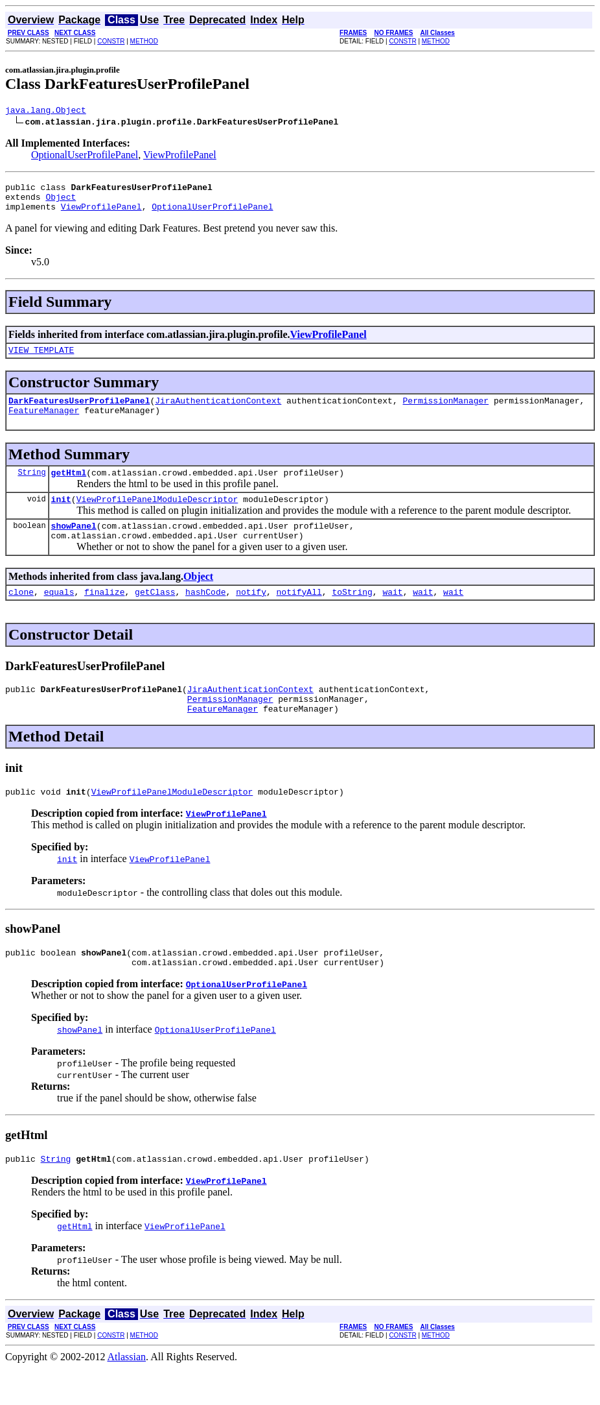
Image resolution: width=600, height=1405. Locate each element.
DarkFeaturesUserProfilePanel (79, 412)
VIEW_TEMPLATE (41, 359)
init (61, 516)
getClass (155, 615)
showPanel (74, 545)
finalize (104, 615)
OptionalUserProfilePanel (84, 156)
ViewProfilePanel (179, 156)
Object (60, 202)
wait (392, 615)
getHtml (69, 488)
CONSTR (110, 41)
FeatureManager (43, 423)
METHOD (144, 41)
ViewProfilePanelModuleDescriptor (157, 516)
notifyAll (299, 615)
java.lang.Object (45, 111)
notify (251, 615)
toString (352, 615)
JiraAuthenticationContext (218, 412)
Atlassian (127, 1393)
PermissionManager (445, 412)
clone (21, 615)
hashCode (205, 615)
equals (59, 615)
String (31, 487)
